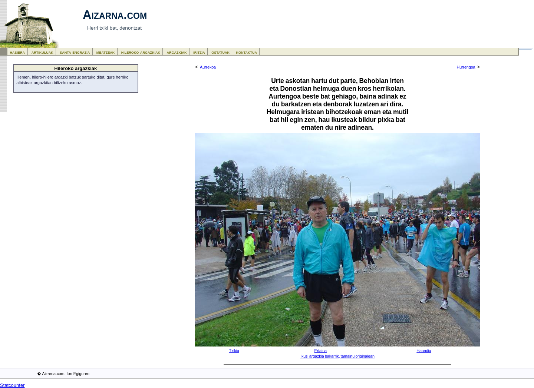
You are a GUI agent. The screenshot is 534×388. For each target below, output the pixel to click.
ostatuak (220, 52)
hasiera (17, 52)
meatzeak (105, 52)
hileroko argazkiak (140, 52)
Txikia (234, 350)
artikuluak (42, 52)
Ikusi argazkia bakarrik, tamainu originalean (337, 356)
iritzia (199, 52)
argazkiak (177, 52)
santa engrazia (75, 52)
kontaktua (246, 52)
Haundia (423, 350)
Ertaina (320, 350)
